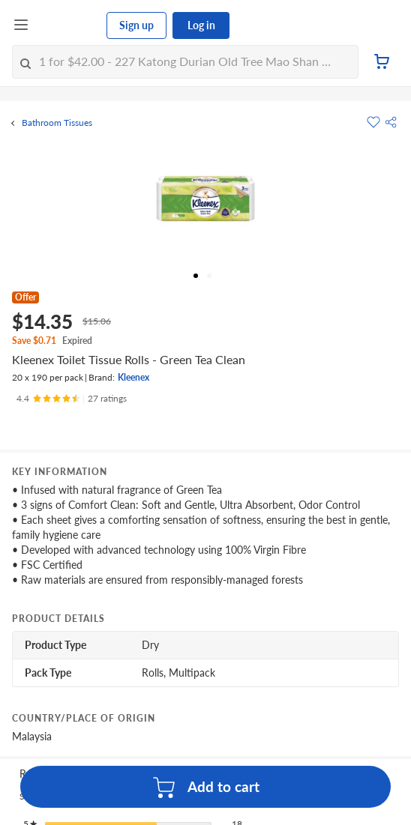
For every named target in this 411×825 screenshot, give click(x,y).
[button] (390, 122)
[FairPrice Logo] (68, 25)
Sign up (136, 25)
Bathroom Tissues (57, 122)
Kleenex (133, 377)
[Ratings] (71, 399)
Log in (201, 25)
